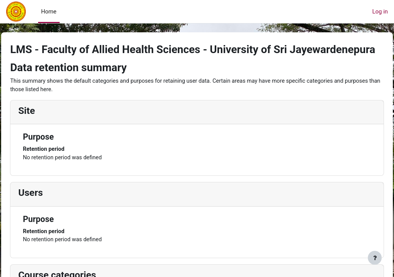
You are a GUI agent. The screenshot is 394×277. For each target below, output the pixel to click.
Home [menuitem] (49, 11)
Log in (380, 11)
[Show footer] (375, 258)
